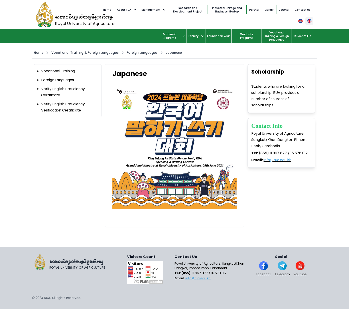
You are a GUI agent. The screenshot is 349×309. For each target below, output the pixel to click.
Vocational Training (58, 71)
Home (38, 52)
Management (153, 10)
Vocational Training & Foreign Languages (85, 52)
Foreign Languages (142, 52)
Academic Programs (173, 36)
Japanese (174, 52)
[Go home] (79, 262)
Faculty (196, 36)
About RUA (126, 10)
